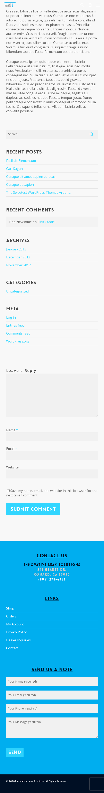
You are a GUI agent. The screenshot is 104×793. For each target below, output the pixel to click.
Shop (10, 608)
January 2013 (16, 249)
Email (11, 448)
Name (12, 430)
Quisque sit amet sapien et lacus (30, 176)
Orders (11, 616)
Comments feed (18, 333)
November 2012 (18, 265)
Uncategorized (17, 291)
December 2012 (18, 257)
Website (12, 467)
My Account (15, 624)
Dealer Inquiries (18, 640)
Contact (12, 648)
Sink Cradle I (47, 222)
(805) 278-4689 (52, 579)
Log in (11, 317)
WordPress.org (17, 341)
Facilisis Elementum (21, 160)
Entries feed (15, 325)
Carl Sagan (14, 168)
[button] (98, 5)
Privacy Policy (16, 632)
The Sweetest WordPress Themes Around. (38, 192)
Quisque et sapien (20, 184)
